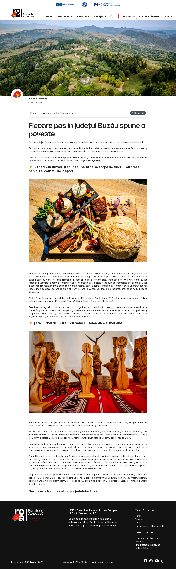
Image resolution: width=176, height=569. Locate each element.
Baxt (49, 16)
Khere (33, 113)
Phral (138, 515)
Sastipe (138, 519)
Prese (138, 522)
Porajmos (83, 16)
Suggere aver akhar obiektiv (149, 526)
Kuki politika (141, 548)
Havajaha (100, 16)
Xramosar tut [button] (127, 16)
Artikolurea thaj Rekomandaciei (59, 113)
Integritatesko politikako (147, 544)
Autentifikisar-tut (151, 16)
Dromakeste (64, 16)
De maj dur (138, 113)
